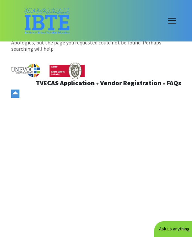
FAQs (174, 83)
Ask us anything (174, 229)
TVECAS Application (65, 83)
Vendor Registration (130, 83)
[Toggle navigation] (172, 20)
